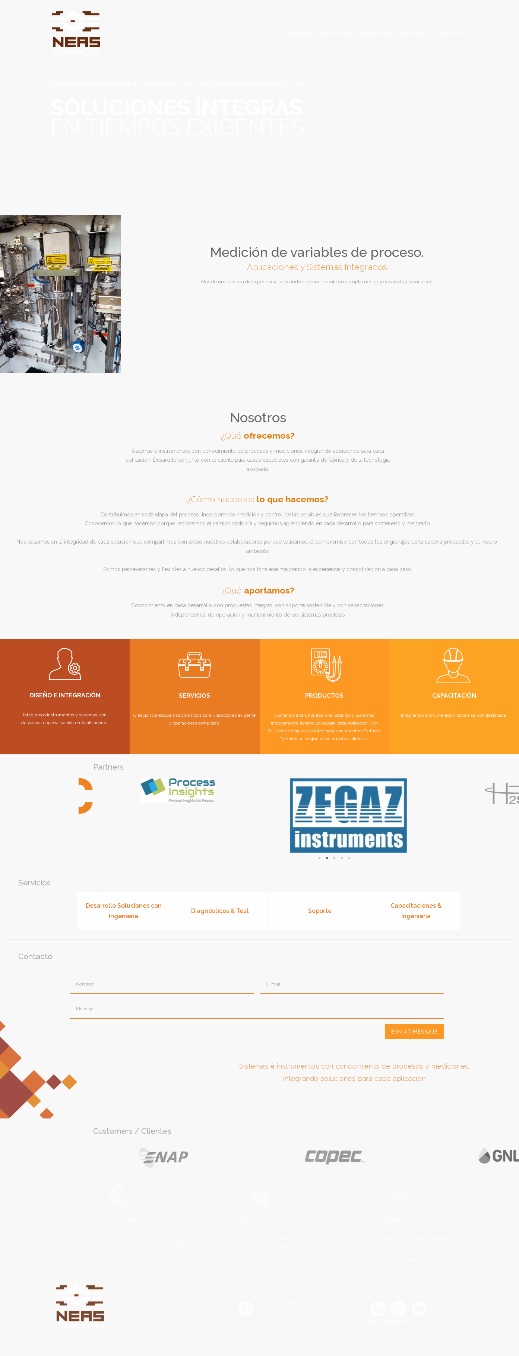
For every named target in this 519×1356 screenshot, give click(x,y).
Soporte (320, 910)
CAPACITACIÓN (454, 695)
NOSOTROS (297, 33)
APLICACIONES (335, 33)
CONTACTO (450, 33)
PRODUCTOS (375, 33)
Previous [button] (349, 815)
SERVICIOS (410, 33)
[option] (182, 107)
